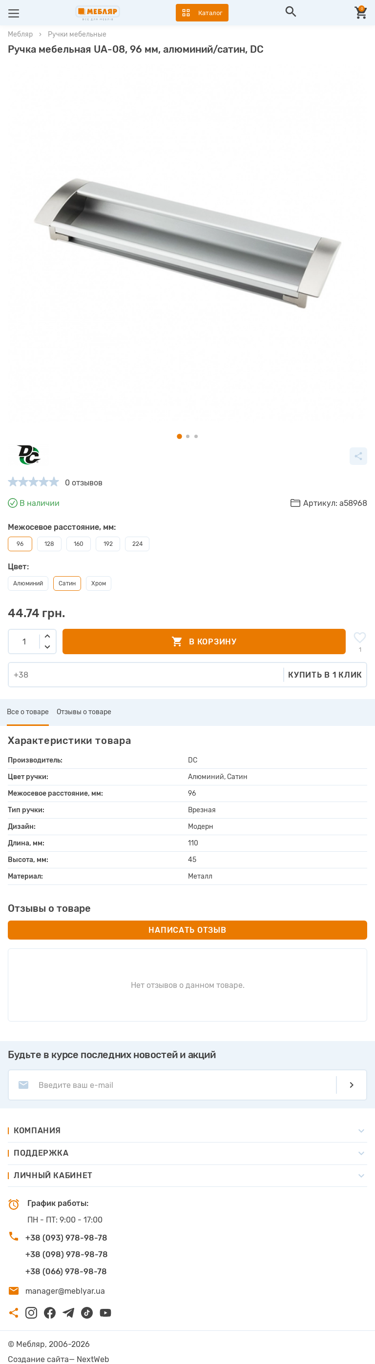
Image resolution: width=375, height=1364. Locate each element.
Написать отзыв (187, 930)
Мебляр (20, 34)
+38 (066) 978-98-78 (66, 1271)
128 (49, 544)
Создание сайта (38, 1359)
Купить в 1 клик (325, 675)
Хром (98, 583)
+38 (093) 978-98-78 (66, 1238)
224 (137, 544)
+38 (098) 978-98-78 (66, 1254)
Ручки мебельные (77, 34)
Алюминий (28, 583)
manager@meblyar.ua (65, 1291)
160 (78, 544)
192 (108, 544)
